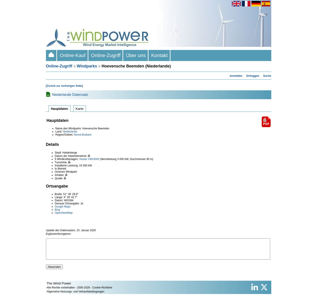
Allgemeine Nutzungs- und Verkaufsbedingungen (75, 295)
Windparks (87, 66)
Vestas (83, 159)
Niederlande (70, 131)
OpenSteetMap (64, 212)
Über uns (136, 55)
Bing (57, 209)
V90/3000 (93, 159)
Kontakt (159, 55)
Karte (80, 109)
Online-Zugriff (105, 55)
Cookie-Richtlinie (102, 291)
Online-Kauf (72, 55)
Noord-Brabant (82, 134)
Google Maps (63, 206)
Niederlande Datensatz (70, 95)
